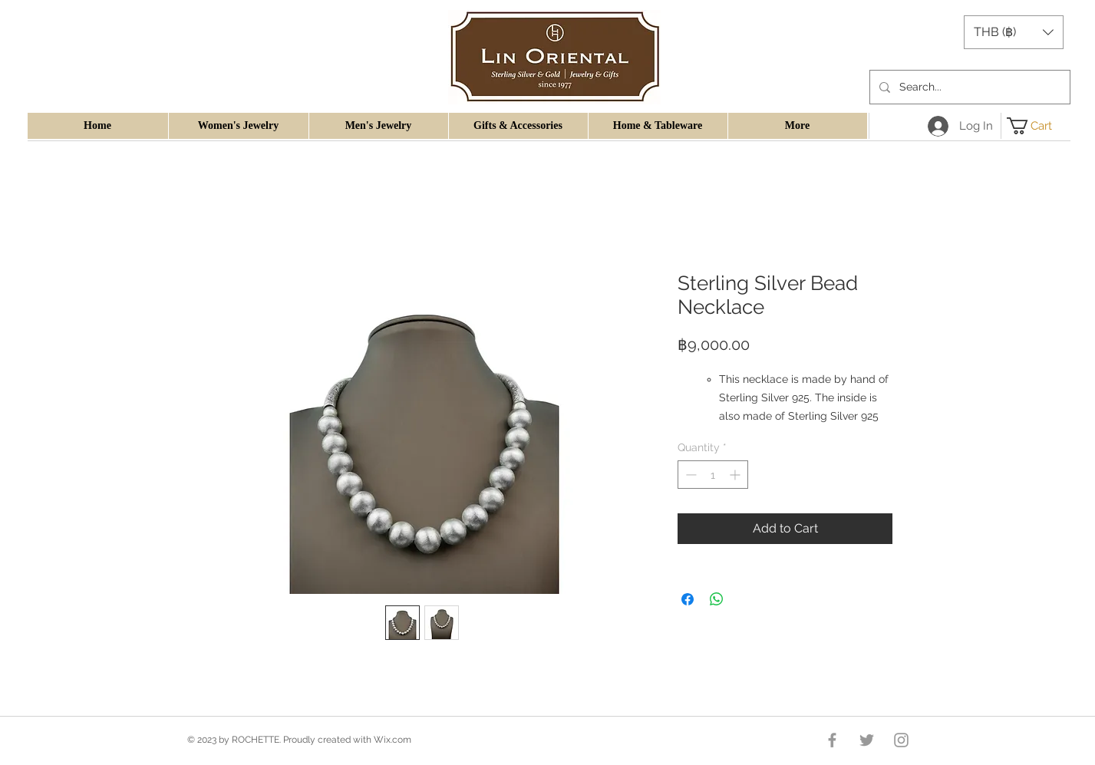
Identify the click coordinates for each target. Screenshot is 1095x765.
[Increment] (736, 474)
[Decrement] (689, 474)
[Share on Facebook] (687, 599)
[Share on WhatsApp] (716, 599)
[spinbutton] (713, 474)
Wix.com (392, 739)
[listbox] (1014, 32)
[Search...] (968, 87)
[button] (1014, 32)
